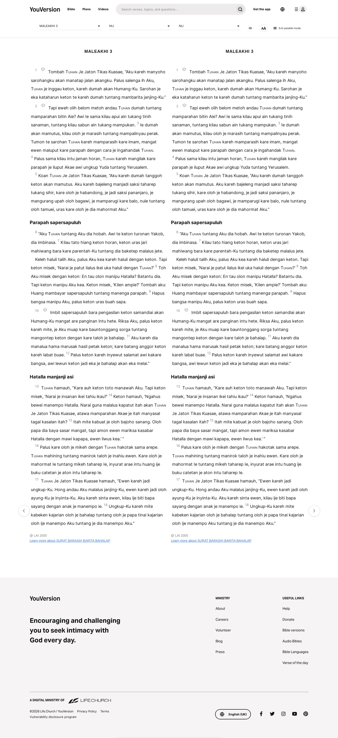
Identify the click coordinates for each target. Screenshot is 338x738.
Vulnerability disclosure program (53, 717)
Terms (104, 711)
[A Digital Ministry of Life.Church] (169, 698)
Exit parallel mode (287, 28)
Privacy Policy (87, 711)
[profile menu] (299, 9)
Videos (103, 9)
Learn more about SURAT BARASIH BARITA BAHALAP (70, 541)
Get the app (261, 9)
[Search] (175, 9)
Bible (71, 9)
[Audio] (250, 28)
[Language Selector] (282, 9)
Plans (86, 9)
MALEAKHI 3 (70, 26)
